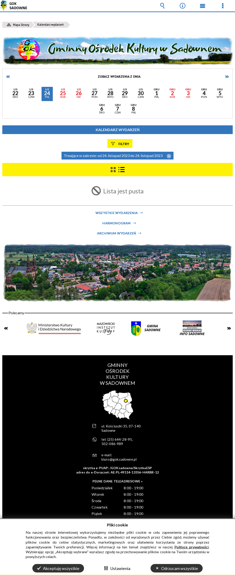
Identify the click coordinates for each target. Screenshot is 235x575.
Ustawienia (120, 568)
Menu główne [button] (202, 5)
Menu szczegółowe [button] (222, 5)
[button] (15, 94)
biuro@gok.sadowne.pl (119, 459)
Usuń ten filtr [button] (169, 156)
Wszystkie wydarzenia (116, 213)
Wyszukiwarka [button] (162, 5)
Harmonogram (116, 223)
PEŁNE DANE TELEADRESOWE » (117, 481)
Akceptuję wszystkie (61, 568)
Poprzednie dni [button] (8, 77)
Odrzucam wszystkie (179, 568)
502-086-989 (112, 444)
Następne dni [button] (226, 77)
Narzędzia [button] (182, 5)
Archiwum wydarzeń (116, 233)
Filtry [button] (123, 144)
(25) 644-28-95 (119, 439)
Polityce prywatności (191, 547)
